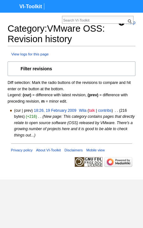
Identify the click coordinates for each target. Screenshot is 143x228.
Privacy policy (22, 150)
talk (92, 110)
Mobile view (95, 150)
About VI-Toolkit (48, 150)
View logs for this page (30, 54)
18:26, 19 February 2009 (55, 110)
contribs (105, 110)
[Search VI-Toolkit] (68, 20)
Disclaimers (74, 150)
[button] (71, 68)
